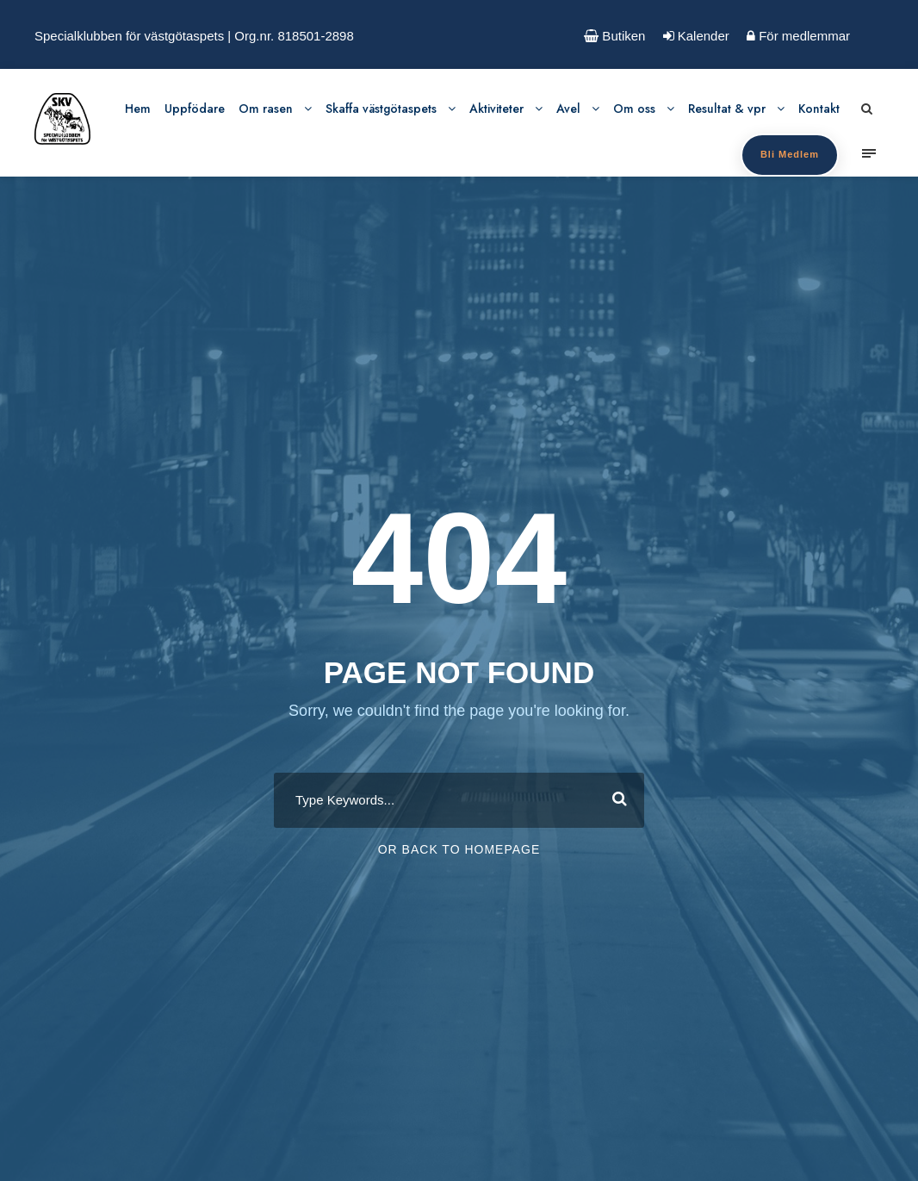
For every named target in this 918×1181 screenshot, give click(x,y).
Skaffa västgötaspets (381, 108)
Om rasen (266, 108)
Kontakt (819, 108)
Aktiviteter (496, 108)
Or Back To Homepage (459, 849)
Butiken (614, 35)
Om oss (634, 108)
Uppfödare (194, 108)
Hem (138, 108)
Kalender (696, 35)
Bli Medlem (789, 154)
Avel (568, 108)
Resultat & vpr (727, 108)
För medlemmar (798, 35)
